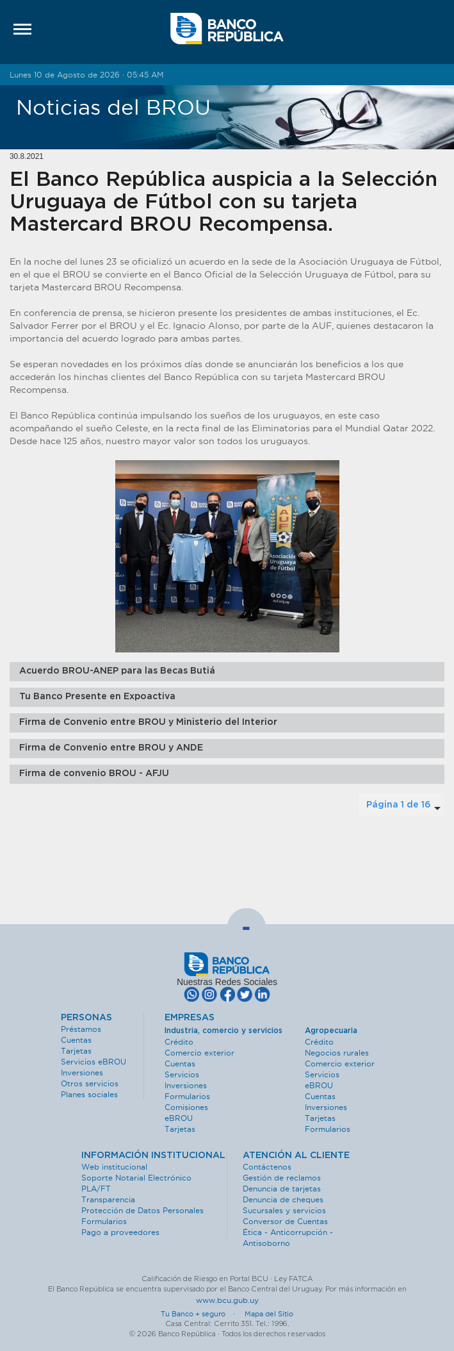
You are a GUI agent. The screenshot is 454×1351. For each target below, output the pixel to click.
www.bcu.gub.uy (227, 1300)
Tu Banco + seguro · (202, 1314)
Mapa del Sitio (269, 1314)
